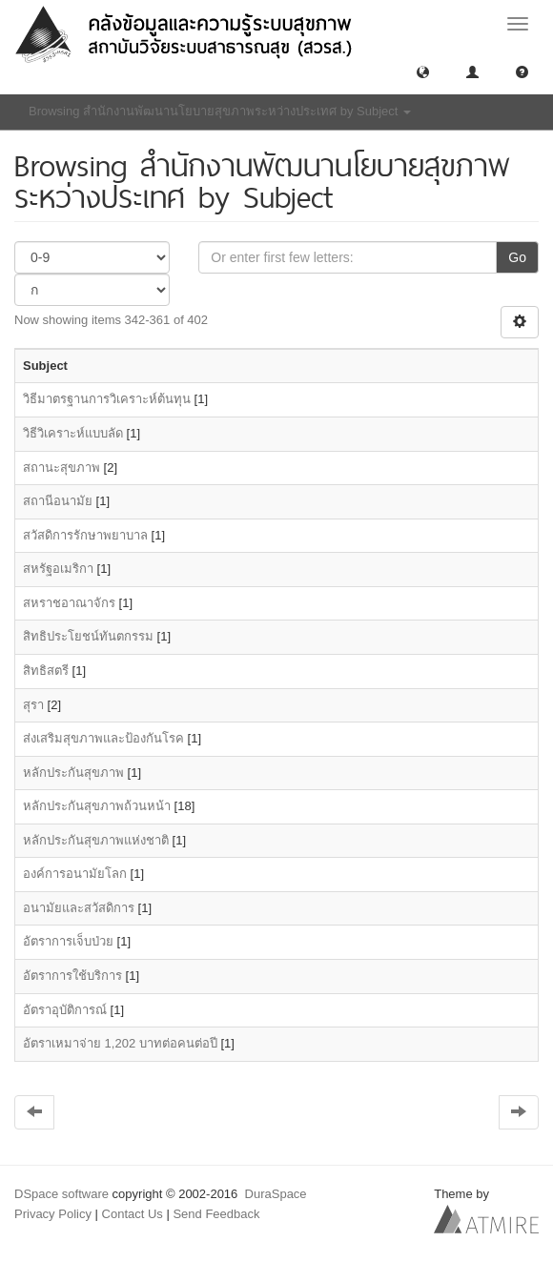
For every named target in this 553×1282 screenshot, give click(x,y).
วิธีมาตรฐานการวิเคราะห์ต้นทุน (107, 399)
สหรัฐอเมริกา (58, 568)
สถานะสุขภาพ (61, 467)
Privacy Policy (53, 1214)
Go (517, 257)
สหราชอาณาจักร (69, 603)
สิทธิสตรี (46, 670)
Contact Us (132, 1214)
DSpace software (61, 1194)
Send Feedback (216, 1214)
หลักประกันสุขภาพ (73, 772)
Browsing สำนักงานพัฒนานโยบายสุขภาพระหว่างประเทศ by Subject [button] (220, 111)
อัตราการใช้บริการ (72, 975)
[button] (423, 71)
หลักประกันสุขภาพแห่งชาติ (96, 840)
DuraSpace (276, 1194)
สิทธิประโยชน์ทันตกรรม (88, 636)
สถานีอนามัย (57, 501)
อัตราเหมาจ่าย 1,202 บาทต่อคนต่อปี (120, 1043)
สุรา (33, 705)
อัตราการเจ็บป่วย (68, 941)
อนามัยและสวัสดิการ (78, 908)
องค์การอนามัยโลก (75, 873)
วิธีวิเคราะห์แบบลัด (73, 433)
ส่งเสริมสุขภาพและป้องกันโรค (103, 738)
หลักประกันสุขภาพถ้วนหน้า (97, 806)
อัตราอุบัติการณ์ (65, 1010)
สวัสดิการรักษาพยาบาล (85, 535)
